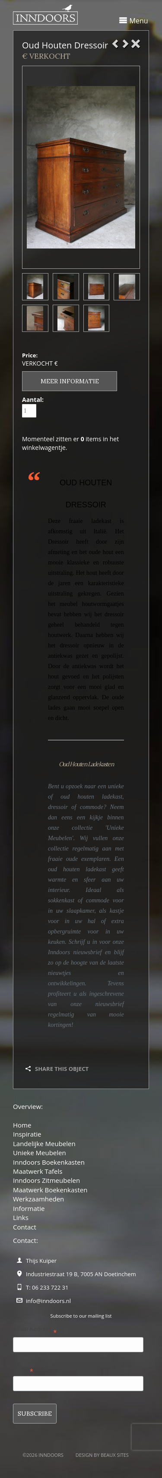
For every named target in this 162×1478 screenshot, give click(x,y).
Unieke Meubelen (39, 1152)
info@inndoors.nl (48, 1301)
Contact (24, 1227)
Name (23, 1370)
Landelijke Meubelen (44, 1143)
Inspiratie (27, 1134)
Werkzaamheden (38, 1199)
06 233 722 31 (50, 1287)
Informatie (28, 1208)
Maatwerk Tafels (37, 1171)
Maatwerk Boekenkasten (50, 1189)
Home (22, 1125)
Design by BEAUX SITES (102, 1455)
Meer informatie (70, 381)
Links (21, 1217)
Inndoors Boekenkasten (49, 1162)
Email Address (35, 1331)
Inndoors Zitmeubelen (46, 1180)
